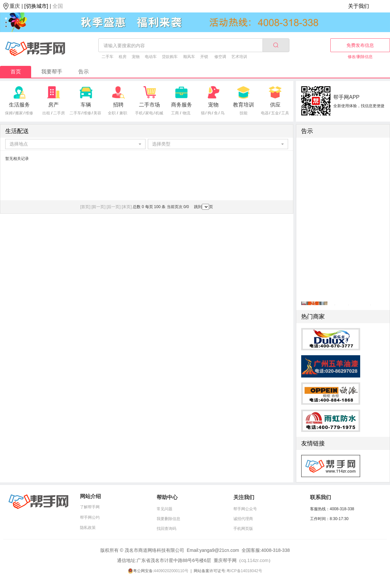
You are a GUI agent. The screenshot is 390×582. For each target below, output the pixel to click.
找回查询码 (166, 528)
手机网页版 (243, 528)
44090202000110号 (171, 571)
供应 (275, 104)
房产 (53, 104)
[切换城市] (36, 6)
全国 (57, 6)
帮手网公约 (90, 517)
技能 (243, 113)
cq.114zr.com (254, 560)
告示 (83, 71)
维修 (29, 113)
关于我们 (358, 6)
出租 (46, 113)
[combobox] (75, 144)
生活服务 (19, 104)
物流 (186, 113)
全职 (112, 113)
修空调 (220, 56)
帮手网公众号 (245, 509)
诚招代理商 (243, 518)
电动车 (151, 56)
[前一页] (98, 206)
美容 (97, 113)
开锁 (204, 56)
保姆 (9, 113)
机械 (159, 113)
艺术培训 (239, 56)
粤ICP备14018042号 (244, 571)
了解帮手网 (90, 507)
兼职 (123, 113)
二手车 (107, 56)
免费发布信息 (360, 45)
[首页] (85, 206)
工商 (175, 113)
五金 (275, 113)
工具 (285, 113)
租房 (123, 56)
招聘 (118, 104)
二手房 (59, 113)
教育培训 (243, 104)
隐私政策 (88, 527)
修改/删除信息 (360, 56)
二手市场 (149, 104)
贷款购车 (170, 56)
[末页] (127, 206)
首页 (15, 71)
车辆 (86, 104)
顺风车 (189, 56)
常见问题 (164, 509)
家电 (149, 113)
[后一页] (114, 206)
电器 (265, 113)
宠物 (136, 56)
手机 (139, 113)
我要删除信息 (168, 518)
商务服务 (181, 104)
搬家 (19, 113)
